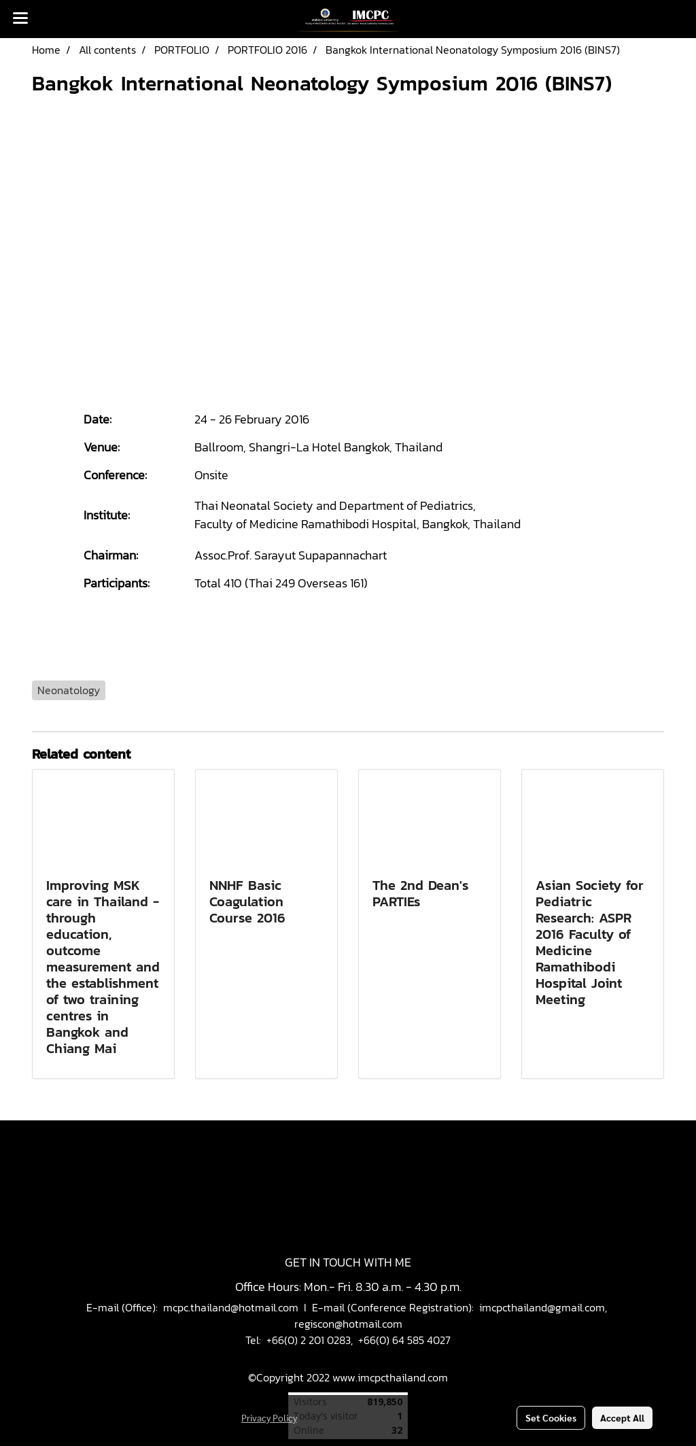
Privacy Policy (269, 1417)
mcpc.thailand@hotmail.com (230, 1307)
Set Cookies (550, 1417)
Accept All (622, 1417)
